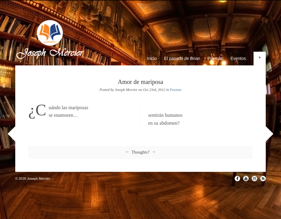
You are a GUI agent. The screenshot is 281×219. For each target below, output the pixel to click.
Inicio (152, 58)
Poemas (215, 58)
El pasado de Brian (182, 58)
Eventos (238, 58)
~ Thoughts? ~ (140, 152)
